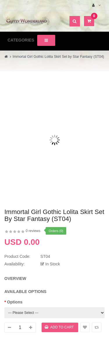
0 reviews (33, 231)
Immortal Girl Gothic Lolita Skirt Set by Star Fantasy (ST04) (58, 57)
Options (14, 302)
